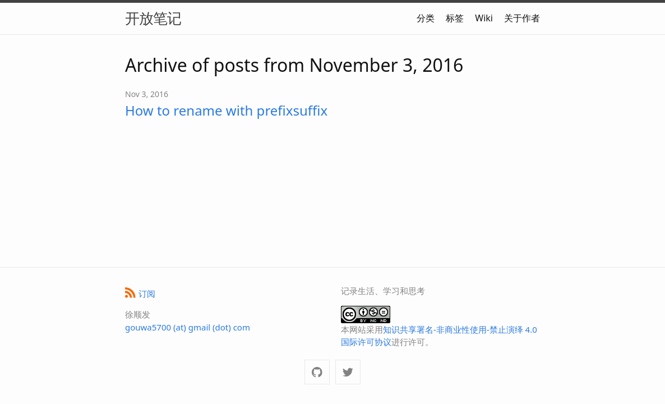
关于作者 (522, 18)
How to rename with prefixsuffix (226, 110)
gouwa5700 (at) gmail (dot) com (187, 327)
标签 (455, 18)
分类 (426, 18)
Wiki (484, 18)
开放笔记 (153, 18)
